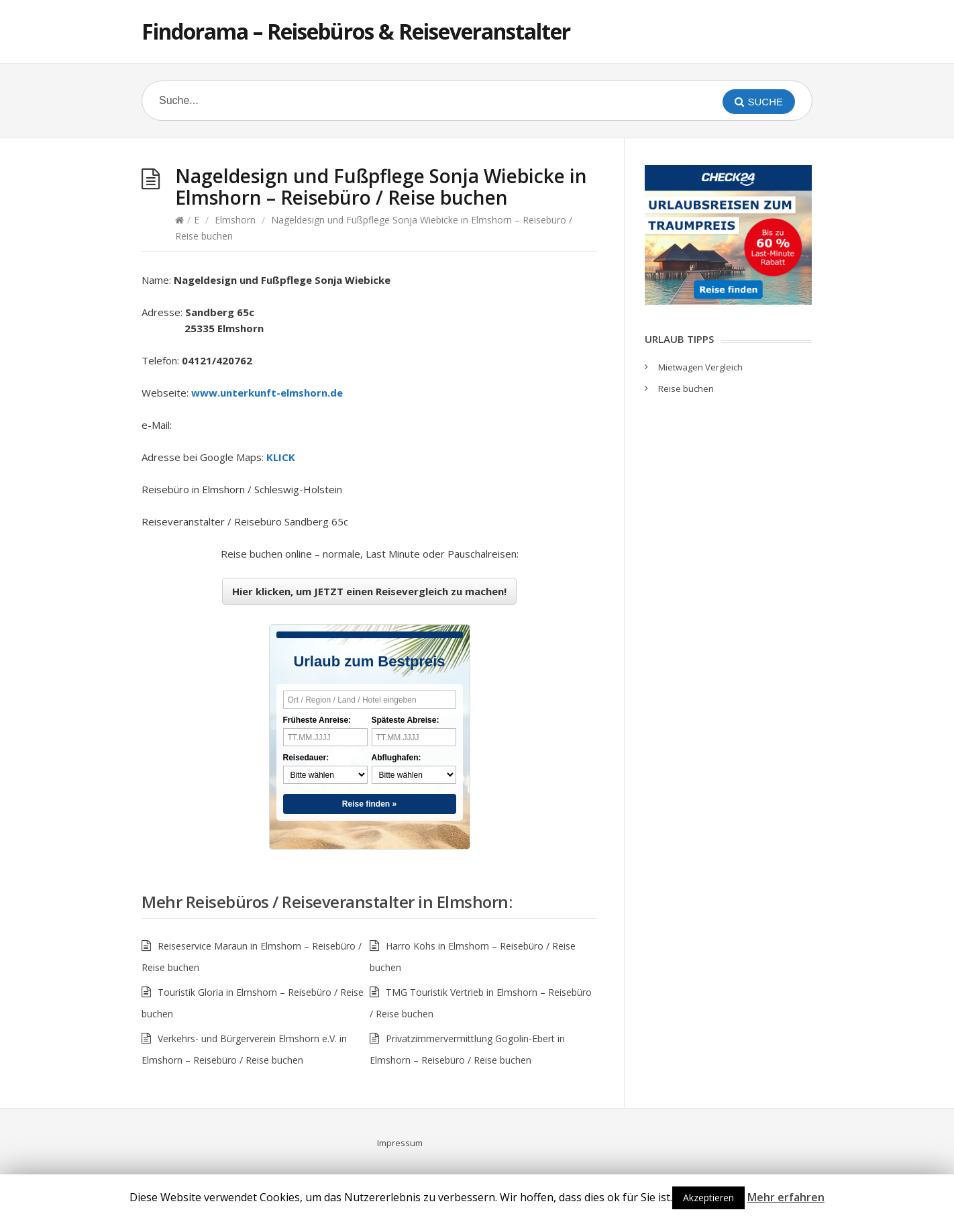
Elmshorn (235, 219)
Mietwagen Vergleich (700, 367)
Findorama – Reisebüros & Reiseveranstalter (356, 31)
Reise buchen (686, 389)
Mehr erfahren (786, 1197)
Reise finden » (369, 804)
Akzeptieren (708, 1197)
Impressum (400, 1143)
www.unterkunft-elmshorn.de (267, 392)
